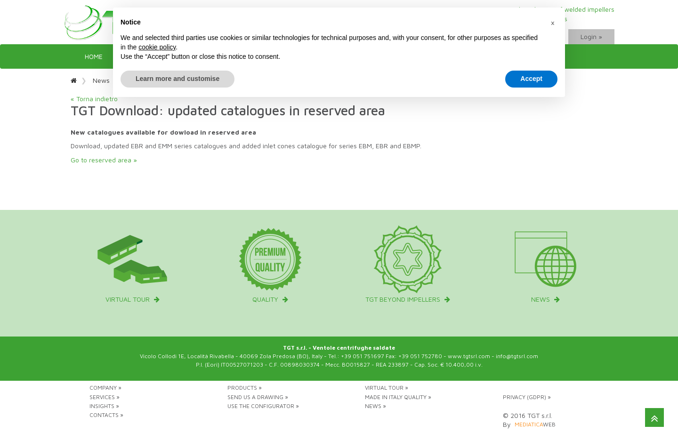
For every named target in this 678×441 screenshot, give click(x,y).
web (535, 424)
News (101, 80)
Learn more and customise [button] (177, 78)
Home (94, 56)
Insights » (104, 405)
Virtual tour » (386, 387)
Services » (104, 397)
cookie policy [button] (157, 47)
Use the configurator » (263, 405)
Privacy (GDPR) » (527, 397)
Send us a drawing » (257, 397)
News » (375, 405)
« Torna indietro (94, 99)
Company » (105, 387)
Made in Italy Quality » (398, 397)
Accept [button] (531, 78)
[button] (552, 22)
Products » (244, 387)
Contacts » (106, 414)
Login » (591, 36)
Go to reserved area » (104, 160)
